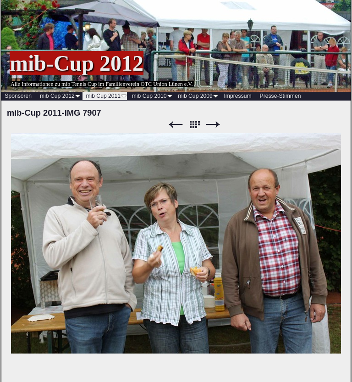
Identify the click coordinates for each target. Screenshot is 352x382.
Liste (194, 124)
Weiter (213, 124)
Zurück (175, 124)
